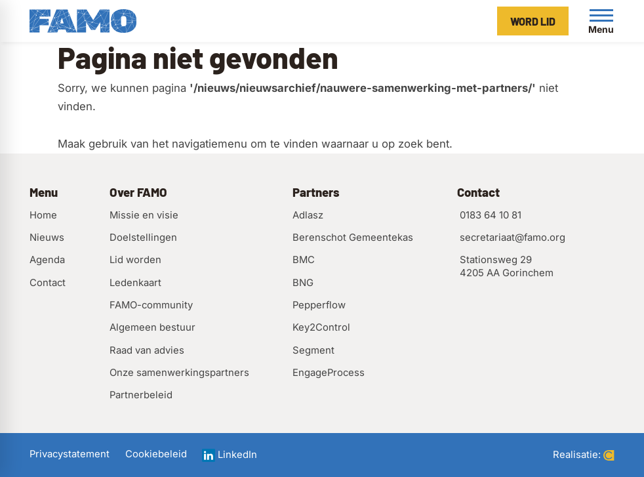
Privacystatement (70, 454)
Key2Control (321, 327)
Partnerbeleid (141, 395)
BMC (303, 260)
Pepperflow (319, 305)
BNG (302, 283)
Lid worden (135, 260)
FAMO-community (151, 305)
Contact (48, 283)
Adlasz (307, 215)
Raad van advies (147, 350)
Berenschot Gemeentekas (352, 237)
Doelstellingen (143, 237)
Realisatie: (583, 455)
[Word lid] (533, 21)
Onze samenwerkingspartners (179, 373)
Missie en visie (144, 215)
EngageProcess (328, 373)
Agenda (47, 260)
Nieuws (47, 237)
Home (43, 215)
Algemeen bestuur (152, 327)
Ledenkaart (135, 283)
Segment (313, 350)
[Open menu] (601, 21)
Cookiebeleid (156, 454)
